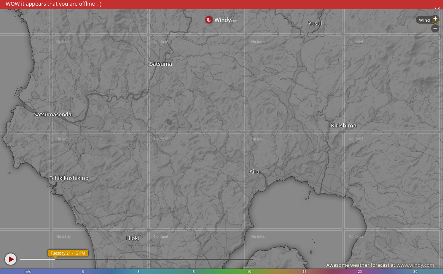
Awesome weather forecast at (380, 264)
